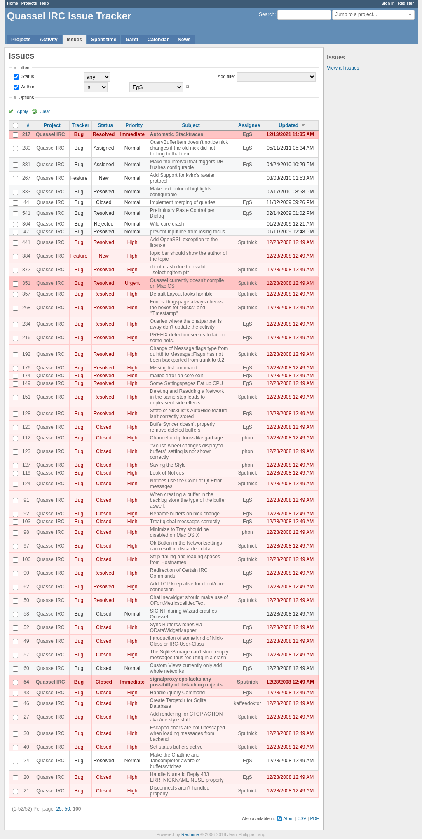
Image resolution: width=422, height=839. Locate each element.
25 (58, 809)
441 (26, 242)
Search (266, 14)
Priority (134, 125)
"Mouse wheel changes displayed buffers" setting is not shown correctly (186, 451)
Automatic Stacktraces (176, 134)
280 (26, 148)
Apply (22, 111)
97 (26, 546)
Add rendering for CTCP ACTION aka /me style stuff (186, 717)
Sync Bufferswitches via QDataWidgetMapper (176, 627)
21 (26, 791)
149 (26, 383)
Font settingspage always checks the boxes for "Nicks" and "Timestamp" (186, 307)
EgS (247, 134)
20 (26, 777)
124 (26, 483)
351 (26, 283)
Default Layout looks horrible (181, 294)
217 (26, 134)
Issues (74, 39)
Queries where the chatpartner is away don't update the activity (186, 324)
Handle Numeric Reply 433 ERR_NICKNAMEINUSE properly (187, 777)
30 (26, 733)
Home (12, 3)
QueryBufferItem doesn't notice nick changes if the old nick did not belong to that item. (189, 148)
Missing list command (173, 368)
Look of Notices (167, 473)
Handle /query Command (177, 693)
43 (26, 693)
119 (26, 473)
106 (26, 559)
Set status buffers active (176, 747)
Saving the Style (168, 465)
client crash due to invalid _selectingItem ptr (178, 269)
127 (26, 465)
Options (26, 97)
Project (52, 125)
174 (26, 375)
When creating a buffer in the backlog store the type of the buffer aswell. (188, 500)
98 (26, 532)
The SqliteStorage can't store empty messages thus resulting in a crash (189, 654)
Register (406, 3)
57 (26, 655)
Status (27, 76)
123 (26, 451)
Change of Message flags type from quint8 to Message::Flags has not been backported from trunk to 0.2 (189, 354)
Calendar (158, 39)
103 (26, 521)
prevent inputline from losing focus (187, 232)
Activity (48, 39)
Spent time (103, 39)
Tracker (80, 125)
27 (26, 717)
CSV (301, 818)
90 (26, 573)
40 (26, 747)
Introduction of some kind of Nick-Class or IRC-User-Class (186, 641)
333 (26, 192)
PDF (314, 818)
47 (26, 232)
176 (26, 368)
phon (247, 438)
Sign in (388, 3)
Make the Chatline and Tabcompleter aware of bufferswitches (175, 760)
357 (26, 294)
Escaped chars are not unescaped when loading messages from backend (187, 733)
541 (26, 213)
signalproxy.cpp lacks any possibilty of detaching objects (186, 682)
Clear (45, 111)
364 (26, 224)
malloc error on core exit (176, 375)
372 (26, 270)
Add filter (226, 76)
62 (26, 587)
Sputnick (247, 242)
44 (26, 202)
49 (26, 641)
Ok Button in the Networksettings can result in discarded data (186, 546)
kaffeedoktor (247, 703)
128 (26, 413)
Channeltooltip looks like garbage (186, 438)
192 (26, 354)
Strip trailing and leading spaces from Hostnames (185, 559)
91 (26, 500)
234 (26, 324)
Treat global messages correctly (185, 521)
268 (26, 307)
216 (26, 338)
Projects (29, 3)
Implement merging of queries (183, 202)
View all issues (343, 68)
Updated (288, 125)
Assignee (249, 125)
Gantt (131, 39)
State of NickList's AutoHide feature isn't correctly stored (188, 413)
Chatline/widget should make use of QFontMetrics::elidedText (189, 600)
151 (26, 397)
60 (26, 668)
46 (26, 703)
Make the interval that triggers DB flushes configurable (186, 164)
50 (26, 600)
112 (26, 438)
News (184, 39)
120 (26, 427)
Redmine (190, 834)
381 (26, 164)
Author (27, 86)
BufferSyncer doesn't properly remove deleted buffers (182, 427)
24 (26, 761)
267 (26, 178)
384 (26, 256)
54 (26, 682)
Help (44, 3)
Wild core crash (167, 224)
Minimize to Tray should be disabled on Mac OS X (179, 532)
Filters (24, 67)
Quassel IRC (50, 134)
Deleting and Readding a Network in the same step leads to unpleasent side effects (187, 397)
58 (26, 614)
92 (26, 514)
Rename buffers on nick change (185, 514)
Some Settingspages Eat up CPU (186, 383)
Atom (288, 818)
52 (26, 627)
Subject (191, 125)
